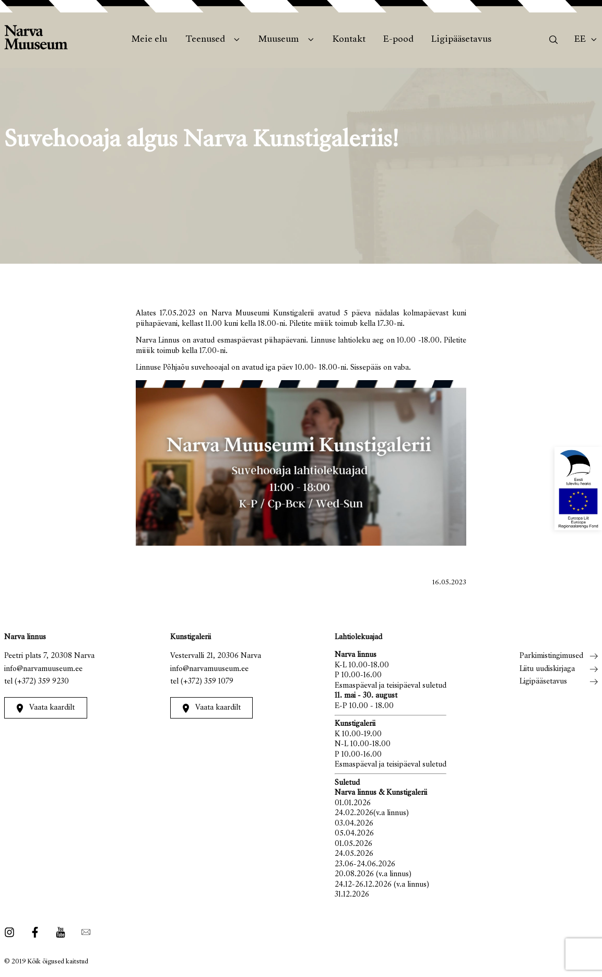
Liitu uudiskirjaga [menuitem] (547, 669)
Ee (580, 40)
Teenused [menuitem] (205, 40)
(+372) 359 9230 (42, 681)
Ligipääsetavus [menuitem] (461, 40)
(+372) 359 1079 (207, 681)
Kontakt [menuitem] (349, 40)
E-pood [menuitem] (398, 40)
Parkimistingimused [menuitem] (551, 656)
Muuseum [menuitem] (278, 40)
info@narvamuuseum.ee (43, 669)
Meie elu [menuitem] (149, 40)
